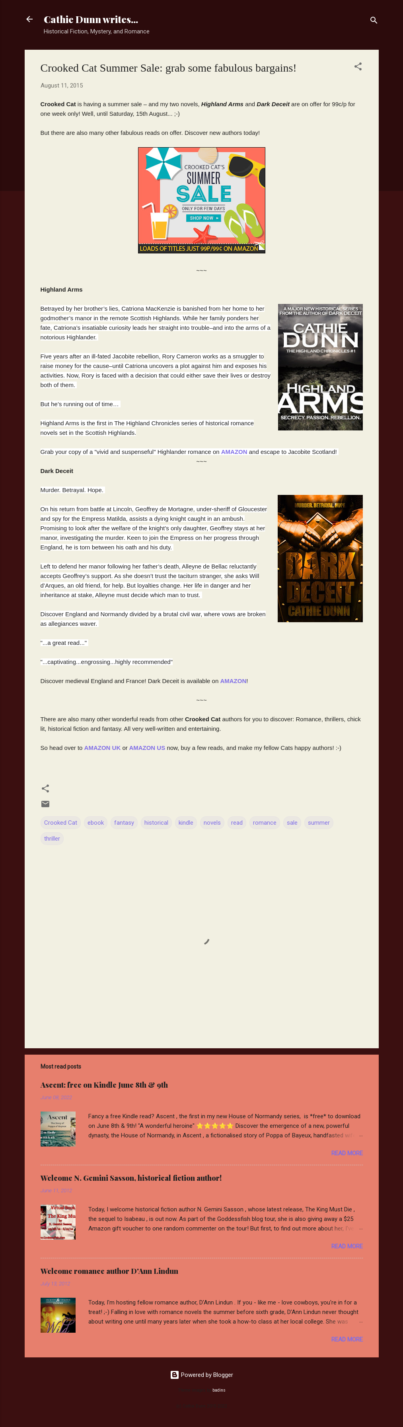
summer (319, 822)
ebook (96, 822)
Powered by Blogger (201, 1374)
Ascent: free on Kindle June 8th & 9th (104, 1085)
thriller (52, 838)
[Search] (374, 22)
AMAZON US (147, 747)
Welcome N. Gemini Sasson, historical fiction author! (131, 1178)
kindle (186, 822)
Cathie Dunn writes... (91, 19)
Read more (347, 1153)
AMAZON (233, 680)
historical (156, 822)
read (237, 822)
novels (212, 822)
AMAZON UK (102, 747)
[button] (358, 68)
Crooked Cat (60, 822)
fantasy (124, 822)
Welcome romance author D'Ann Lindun (109, 1271)
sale (292, 822)
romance (264, 822)
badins (219, 1390)
